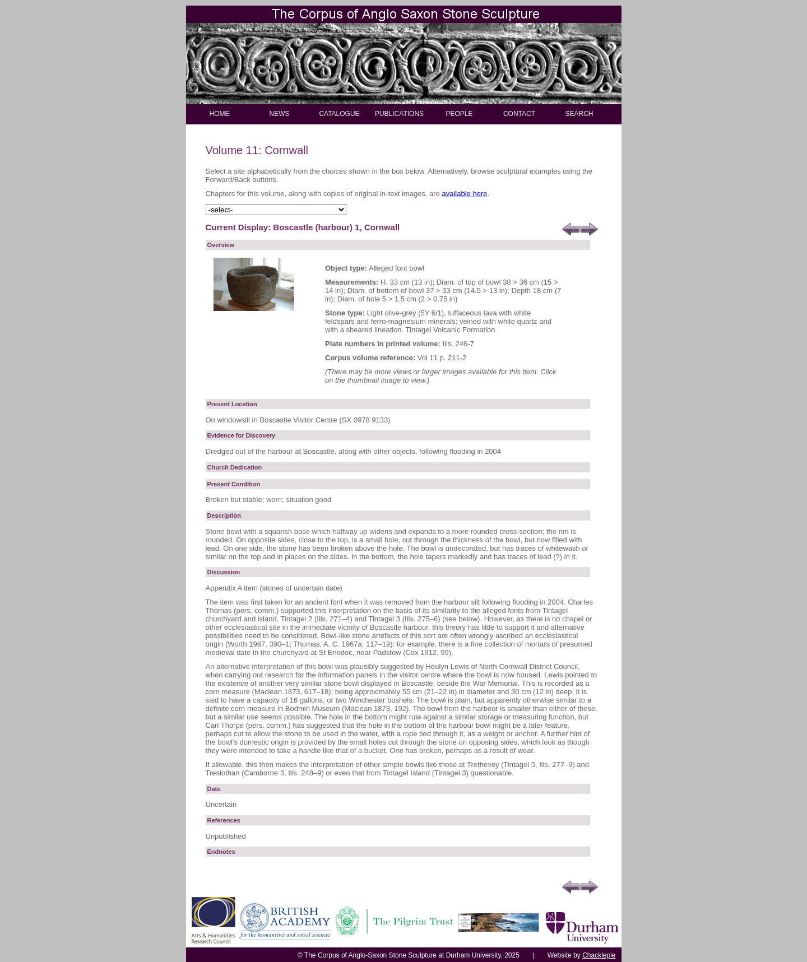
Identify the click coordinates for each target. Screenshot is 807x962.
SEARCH (579, 114)
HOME (220, 114)
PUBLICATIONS (399, 114)
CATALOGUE (339, 114)
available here (464, 193)
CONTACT (519, 114)
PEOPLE (459, 114)
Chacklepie (598, 955)
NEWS (280, 114)
